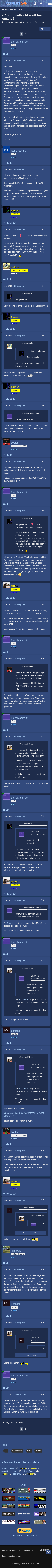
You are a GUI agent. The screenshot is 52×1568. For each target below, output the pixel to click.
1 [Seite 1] (21, 34)
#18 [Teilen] (42, 1269)
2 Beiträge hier (19, 461)
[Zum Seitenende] (48, 1552)
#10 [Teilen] (42, 659)
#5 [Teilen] (43, 336)
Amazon (10, 923)
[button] (48, 29)
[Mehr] (46, 60)
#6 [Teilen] (43, 406)
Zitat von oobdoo (26, 343)
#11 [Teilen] (42, 736)
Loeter (16, 1471)
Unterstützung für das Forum (24, 1535)
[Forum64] (19, 3)
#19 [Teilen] (42, 1323)
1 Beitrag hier (19, 169)
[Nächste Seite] (29, 34)
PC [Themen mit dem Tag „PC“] (6, 1451)
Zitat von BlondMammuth (30, 413)
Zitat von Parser (26, 293)
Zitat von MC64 (26, 744)
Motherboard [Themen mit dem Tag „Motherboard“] (17, 1451)
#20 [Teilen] (42, 1394)
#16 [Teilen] (42, 1151)
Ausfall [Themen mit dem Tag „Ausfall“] (38, 1451)
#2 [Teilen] (43, 169)
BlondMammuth (11, 22)
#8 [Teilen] (43, 511)
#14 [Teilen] (42, 960)
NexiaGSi (17, 1474)
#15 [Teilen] (42, 1049)
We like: (24, 1485)
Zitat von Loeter (26, 666)
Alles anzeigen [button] (29, 1233)
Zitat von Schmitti (26, 1208)
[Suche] (34, 3)
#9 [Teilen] (43, 604)
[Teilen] (42, 29)
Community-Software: (25, 1564)
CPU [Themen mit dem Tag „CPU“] (29, 1451)
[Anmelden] (41, 3)
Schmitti (4, 1471)
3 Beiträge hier (19, 229)
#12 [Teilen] (42, 816)
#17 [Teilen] (42, 1200)
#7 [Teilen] (43, 461)
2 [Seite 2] (25, 34)
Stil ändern (44, 1550)
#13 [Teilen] (42, 900)
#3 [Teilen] (43, 229)
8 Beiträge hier (19, 60)
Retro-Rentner (29, 1471)
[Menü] (48, 3)
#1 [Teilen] (43, 60)
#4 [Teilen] (43, 286)
